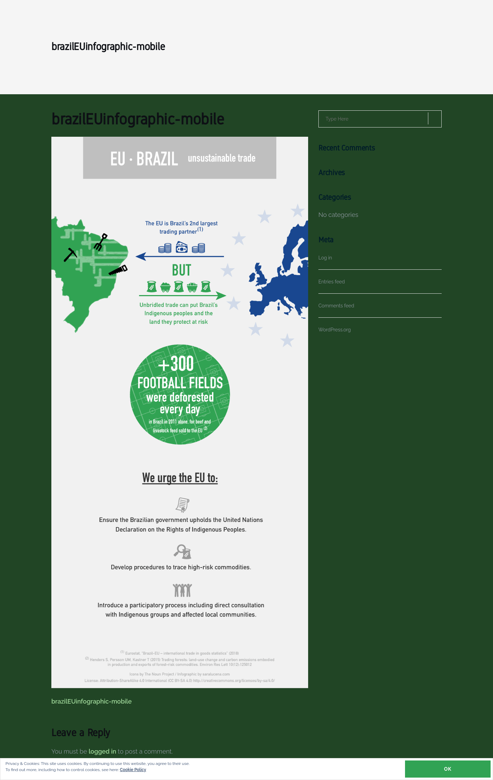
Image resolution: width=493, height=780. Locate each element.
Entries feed (331, 281)
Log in (325, 257)
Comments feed (336, 305)
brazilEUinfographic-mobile (91, 701)
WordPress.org (334, 329)
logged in (102, 751)
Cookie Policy (133, 769)
